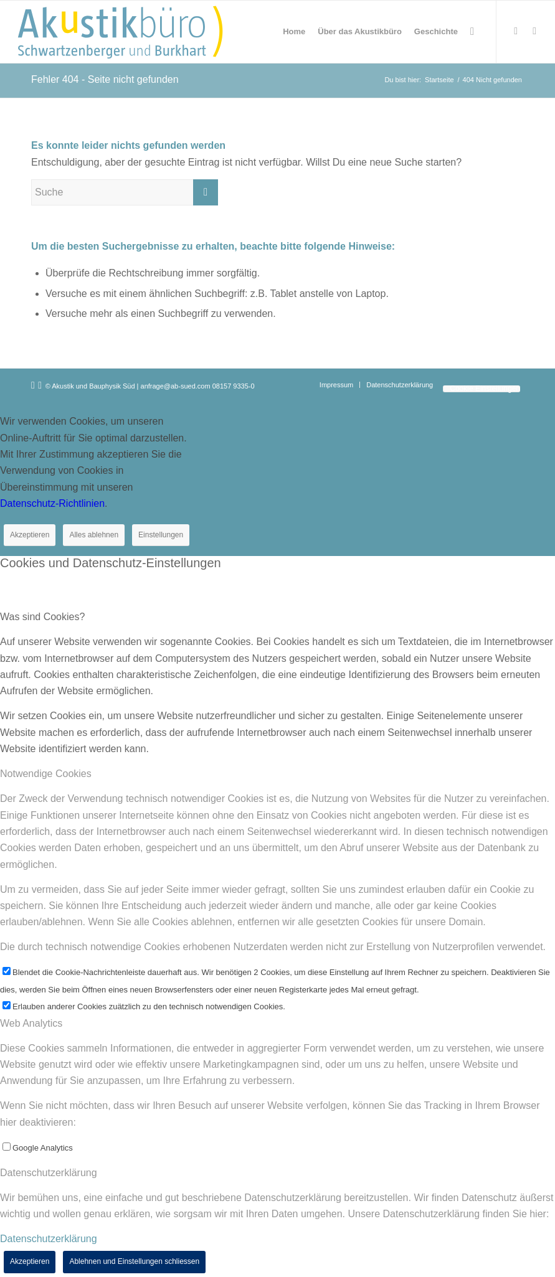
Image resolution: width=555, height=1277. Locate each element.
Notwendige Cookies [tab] (46, 773)
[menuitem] (294, 32)
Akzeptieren (29, 534)
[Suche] (472, 32)
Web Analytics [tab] (31, 1023)
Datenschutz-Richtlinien (52, 503)
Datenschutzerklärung (48, 1238)
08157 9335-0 (233, 386)
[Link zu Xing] (515, 31)
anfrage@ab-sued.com (176, 386)
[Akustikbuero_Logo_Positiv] (120, 32)
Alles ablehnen (93, 534)
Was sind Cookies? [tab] (42, 616)
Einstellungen (160, 534)
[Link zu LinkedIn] (534, 31)
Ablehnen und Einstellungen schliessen (134, 1261)
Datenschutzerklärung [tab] (48, 1172)
